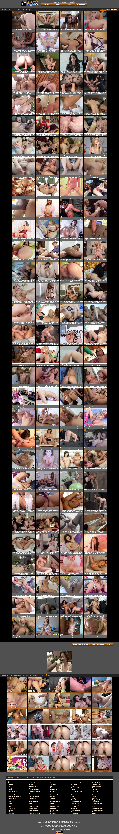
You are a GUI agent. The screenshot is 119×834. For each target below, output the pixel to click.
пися (72, 796)
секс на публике (97, 782)
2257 (69, 825)
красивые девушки (56, 782)
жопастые (32, 803)
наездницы (74, 781)
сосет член (95, 794)
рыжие (73, 812)
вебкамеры (11, 812)
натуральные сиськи (78, 782)
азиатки (10, 784)
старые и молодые (98, 800)
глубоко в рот (33, 782)
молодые (53, 808)
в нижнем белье (13, 805)
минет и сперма (55, 805)
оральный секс (76, 788)
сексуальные (96, 786)
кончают (31, 812)
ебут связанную (34, 796)
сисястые (95, 791)
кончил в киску (55, 781)
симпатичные (96, 788)
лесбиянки (53, 789)
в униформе (12, 808)
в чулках (10, 810)
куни (51, 786)
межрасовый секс (56, 801)
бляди (10, 789)
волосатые (32, 781)
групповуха (32, 786)
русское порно (75, 810)
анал (9, 786)
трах (93, 806)
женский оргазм (34, 800)
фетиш (94, 812)
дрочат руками (33, 794)
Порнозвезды (81, 4)
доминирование (34, 793)
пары (72, 793)
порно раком (75, 803)
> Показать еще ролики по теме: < (93, 644)
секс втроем (75, 813)
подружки (74, 798)
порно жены (75, 800)
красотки (53, 784)
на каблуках (54, 810)
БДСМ (9, 781)
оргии (73, 789)
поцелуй (73, 806)
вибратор (11, 813)
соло (93, 793)
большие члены (13, 794)
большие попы (12, 791)
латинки (52, 788)
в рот (9, 806)
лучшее (102, 9)
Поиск (69, 4)
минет (52, 803)
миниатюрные (54, 806)
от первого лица (76, 791)
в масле (10, 803)
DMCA (74, 825)
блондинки (11, 788)
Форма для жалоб (61, 825)
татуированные (97, 803)
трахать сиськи (97, 808)
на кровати (53, 812)
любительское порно (57, 793)
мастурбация (54, 800)
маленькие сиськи (56, 794)
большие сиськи (13, 793)
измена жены (33, 808)
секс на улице (96, 784)
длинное (114, 9)
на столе (53, 813)
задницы (32, 805)
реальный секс (76, 808)
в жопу (10, 801)
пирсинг (73, 794)
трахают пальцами (98, 810)
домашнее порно (34, 791)
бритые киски (12, 798)
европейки (32, 798)
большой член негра (14, 796)
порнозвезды (75, 805)
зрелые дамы (33, 806)
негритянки (74, 784)
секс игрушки (96, 781)
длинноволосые (34, 789)
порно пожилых (76, 801)
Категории (46, 4)
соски (94, 796)
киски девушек (33, 810)
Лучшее (58, 4)
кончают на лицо (34, 813)
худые (94, 813)
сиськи (94, 789)
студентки (95, 801)
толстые (94, 805)
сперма (94, 798)
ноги (72, 786)
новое (108, 9)
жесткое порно (33, 801)
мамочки (52, 796)
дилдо (31, 788)
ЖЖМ (9, 782)
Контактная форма (49, 825)
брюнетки (11, 800)
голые (31, 784)
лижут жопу (54, 791)
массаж (52, 798)
